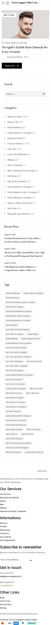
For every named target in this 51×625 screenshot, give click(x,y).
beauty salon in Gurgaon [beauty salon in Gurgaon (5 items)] (33, 293)
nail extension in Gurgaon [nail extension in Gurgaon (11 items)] (16, 407)
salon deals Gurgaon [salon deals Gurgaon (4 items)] (14, 429)
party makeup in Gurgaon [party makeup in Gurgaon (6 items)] (16, 420)
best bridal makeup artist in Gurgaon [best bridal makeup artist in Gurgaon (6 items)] (20, 302)
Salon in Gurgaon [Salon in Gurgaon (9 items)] (33, 429)
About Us (3, 523)
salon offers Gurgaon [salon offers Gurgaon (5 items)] (14, 438)
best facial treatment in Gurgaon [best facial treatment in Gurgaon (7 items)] (19, 311)
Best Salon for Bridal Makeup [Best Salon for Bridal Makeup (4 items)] (17, 329)
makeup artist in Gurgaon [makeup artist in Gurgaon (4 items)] (16, 388)
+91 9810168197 (6, 586)
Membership (5, 530)
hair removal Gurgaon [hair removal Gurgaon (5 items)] (14, 370)
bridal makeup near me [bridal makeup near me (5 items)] (31, 339)
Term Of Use (5, 601)
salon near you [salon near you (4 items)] (27, 434)
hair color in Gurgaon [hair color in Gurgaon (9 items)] (14, 361)
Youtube (28, 620)
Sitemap (3, 608)
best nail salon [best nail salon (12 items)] (11, 325)
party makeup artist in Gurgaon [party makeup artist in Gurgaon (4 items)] (18, 416)
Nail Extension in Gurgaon (19, 187)
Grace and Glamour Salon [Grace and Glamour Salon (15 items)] (16, 348)
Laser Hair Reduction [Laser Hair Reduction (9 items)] (14, 379)
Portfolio (3, 526)
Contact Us (4, 533)
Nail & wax (12, 176)
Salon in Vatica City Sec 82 (19, 203)
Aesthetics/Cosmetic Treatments (13, 511)
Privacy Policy (5, 604)
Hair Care (11, 149)
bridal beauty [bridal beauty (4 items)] (33, 334)
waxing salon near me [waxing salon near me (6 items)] (34, 452)
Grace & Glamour (15, 143)
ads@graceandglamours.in (11, 576)
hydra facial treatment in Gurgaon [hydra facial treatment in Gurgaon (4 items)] (19, 375)
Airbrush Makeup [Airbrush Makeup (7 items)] (13, 293)
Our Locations (5, 537)
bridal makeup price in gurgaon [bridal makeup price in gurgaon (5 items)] (18, 343)
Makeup (11, 160)
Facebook (4, 620)
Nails (2, 504)
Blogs (2, 598)
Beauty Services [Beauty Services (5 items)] (12, 298)
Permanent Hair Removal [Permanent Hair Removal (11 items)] (16, 425)
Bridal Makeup (14, 127)
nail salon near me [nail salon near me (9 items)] (13, 411)
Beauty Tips (13, 122)
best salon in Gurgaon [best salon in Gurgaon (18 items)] (15, 334)
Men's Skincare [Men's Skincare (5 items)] (32, 393)
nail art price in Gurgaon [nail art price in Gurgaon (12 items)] (15, 402)
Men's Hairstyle (14, 165)
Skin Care (12, 208)
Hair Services (5, 494)
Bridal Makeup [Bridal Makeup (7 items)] (12, 339)
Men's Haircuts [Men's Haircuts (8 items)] (36, 388)
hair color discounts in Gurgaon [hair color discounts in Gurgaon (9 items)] (18, 357)
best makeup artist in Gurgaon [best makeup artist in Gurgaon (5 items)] (18, 316)
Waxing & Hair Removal (18, 214)
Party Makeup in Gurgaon (19, 197)
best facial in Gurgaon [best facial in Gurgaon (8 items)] (15, 307)
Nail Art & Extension (16, 181)
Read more (10, 65)
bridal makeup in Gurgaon (19, 133)
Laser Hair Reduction (17, 154)
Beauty (3, 501)
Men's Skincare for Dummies (21, 170)
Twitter (34, 620)
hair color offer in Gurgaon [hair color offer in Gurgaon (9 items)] (16, 366)
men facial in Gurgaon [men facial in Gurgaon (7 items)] (14, 398)
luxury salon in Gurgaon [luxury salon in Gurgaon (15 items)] (15, 384)
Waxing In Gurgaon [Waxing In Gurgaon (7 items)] (13, 452)
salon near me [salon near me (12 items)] (11, 434)
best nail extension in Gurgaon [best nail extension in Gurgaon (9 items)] (18, 320)
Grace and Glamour (15, 57)
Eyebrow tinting (14, 138)
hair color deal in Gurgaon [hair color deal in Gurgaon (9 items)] (16, 352)
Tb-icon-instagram (16, 620)
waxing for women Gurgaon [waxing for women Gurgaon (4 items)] (17, 448)
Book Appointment (7, 540)
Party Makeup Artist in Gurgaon (22, 192)
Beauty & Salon (14, 116)
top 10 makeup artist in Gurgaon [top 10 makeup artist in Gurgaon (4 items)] (18, 443)
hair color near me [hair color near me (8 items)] (34, 361)
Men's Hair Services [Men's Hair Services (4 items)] (14, 393)
